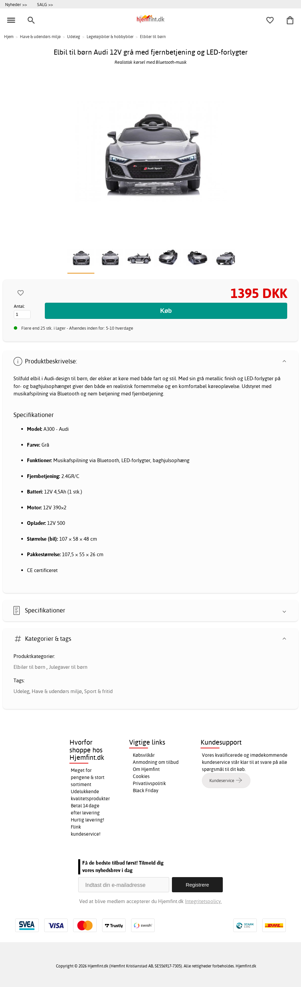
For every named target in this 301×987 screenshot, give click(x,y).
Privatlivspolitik (149, 783)
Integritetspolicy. (203, 901)
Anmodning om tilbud (156, 762)
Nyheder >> (16, 4)
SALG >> (45, 4)
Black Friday (145, 790)
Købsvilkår (144, 755)
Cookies (141, 776)
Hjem (8, 36)
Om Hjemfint (146, 769)
